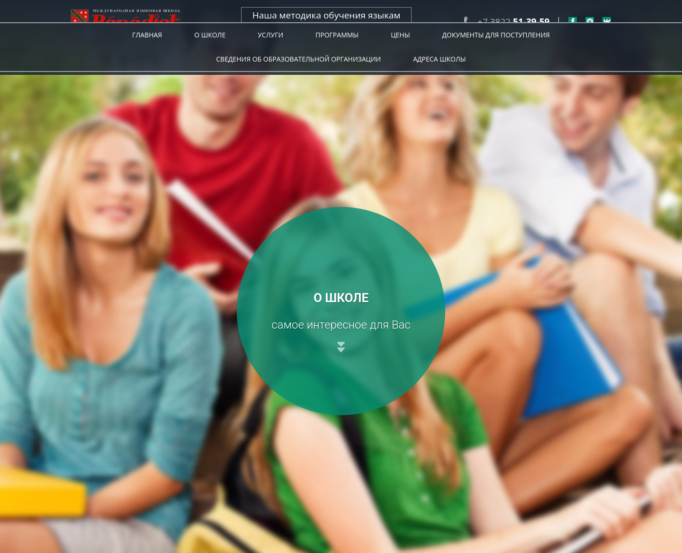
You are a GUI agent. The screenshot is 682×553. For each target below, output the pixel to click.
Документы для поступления (496, 56)
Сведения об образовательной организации (298, 80)
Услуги (270, 56)
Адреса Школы (439, 80)
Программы (337, 56)
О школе (209, 56)
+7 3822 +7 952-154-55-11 (513, 27)
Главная (147, 56)
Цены (400, 56)
